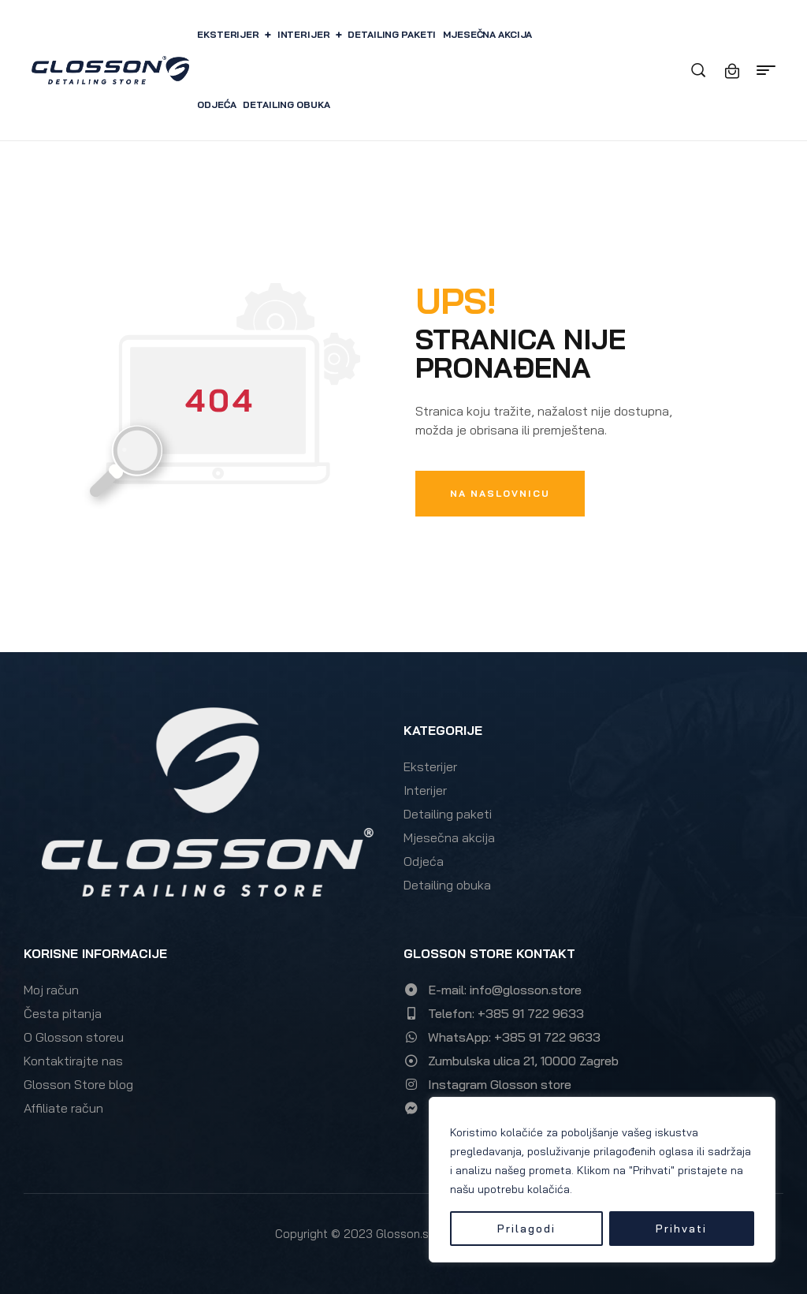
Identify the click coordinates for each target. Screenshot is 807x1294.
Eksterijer (430, 766)
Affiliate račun (63, 1108)
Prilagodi (526, 1228)
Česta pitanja (63, 1013)
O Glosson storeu (74, 1037)
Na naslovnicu (500, 493)
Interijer (425, 790)
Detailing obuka (447, 885)
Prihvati (681, 1228)
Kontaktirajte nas (73, 1060)
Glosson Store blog (78, 1084)
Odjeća (424, 861)
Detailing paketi (448, 814)
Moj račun (51, 990)
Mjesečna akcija (449, 837)
